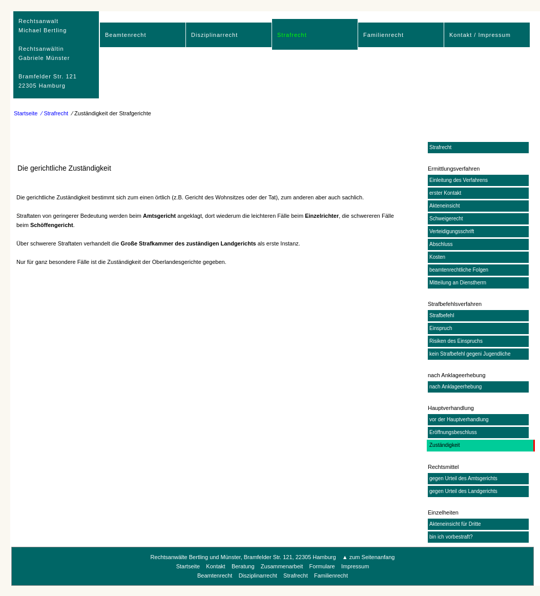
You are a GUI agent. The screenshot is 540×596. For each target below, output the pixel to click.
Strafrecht (292, 35)
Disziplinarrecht (214, 35)
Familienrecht (383, 35)
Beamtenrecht (125, 35)
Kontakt (215, 566)
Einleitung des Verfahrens (458, 180)
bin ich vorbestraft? (451, 537)
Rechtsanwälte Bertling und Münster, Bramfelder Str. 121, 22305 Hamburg (243, 557)
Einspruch (440, 328)
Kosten (437, 257)
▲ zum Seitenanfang (368, 557)
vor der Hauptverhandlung (459, 419)
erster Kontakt (445, 193)
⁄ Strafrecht (55, 113)
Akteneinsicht (444, 206)
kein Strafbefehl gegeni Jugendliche (469, 354)
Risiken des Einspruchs (456, 341)
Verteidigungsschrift (451, 231)
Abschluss (441, 244)
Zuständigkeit (444, 445)
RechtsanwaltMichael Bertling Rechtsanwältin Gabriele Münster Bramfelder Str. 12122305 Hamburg (47, 53)
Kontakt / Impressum (480, 35)
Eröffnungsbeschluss (453, 432)
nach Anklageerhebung (455, 386)
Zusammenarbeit (282, 566)
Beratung (243, 566)
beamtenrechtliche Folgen (458, 270)
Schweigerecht (446, 218)
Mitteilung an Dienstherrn (457, 282)
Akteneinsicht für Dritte (455, 524)
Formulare (322, 566)
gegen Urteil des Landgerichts (463, 491)
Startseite (25, 113)
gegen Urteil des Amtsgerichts (463, 478)
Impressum (355, 566)
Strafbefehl (441, 315)
